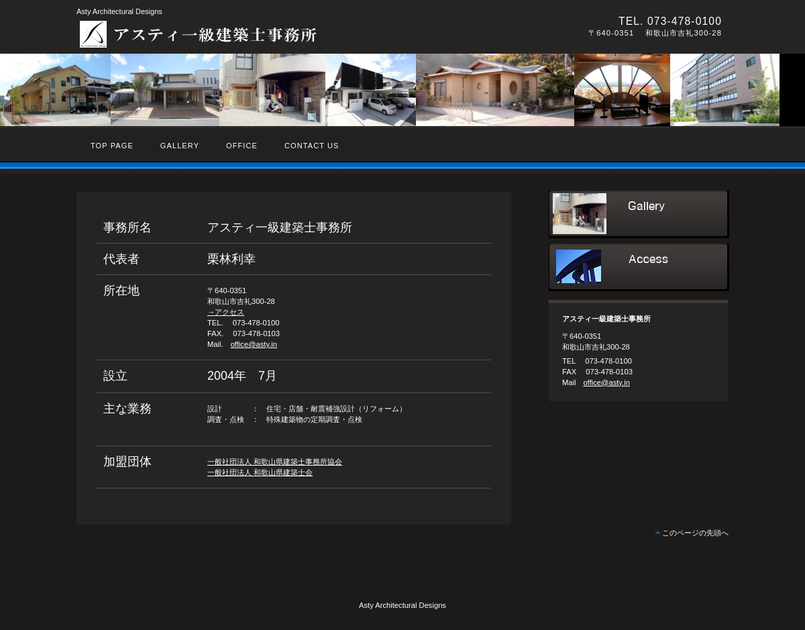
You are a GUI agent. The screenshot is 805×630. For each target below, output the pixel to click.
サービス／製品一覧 (639, 214)
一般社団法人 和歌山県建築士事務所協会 (274, 462)
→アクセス (225, 312)
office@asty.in (254, 344)
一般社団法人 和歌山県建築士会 (260, 472)
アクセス (639, 267)
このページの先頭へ (695, 533)
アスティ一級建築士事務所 (260, 34)
